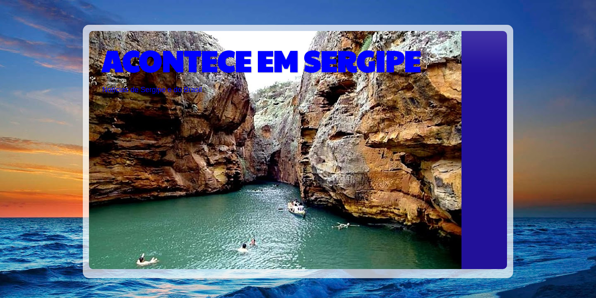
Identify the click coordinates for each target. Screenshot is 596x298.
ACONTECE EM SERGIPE (260, 60)
